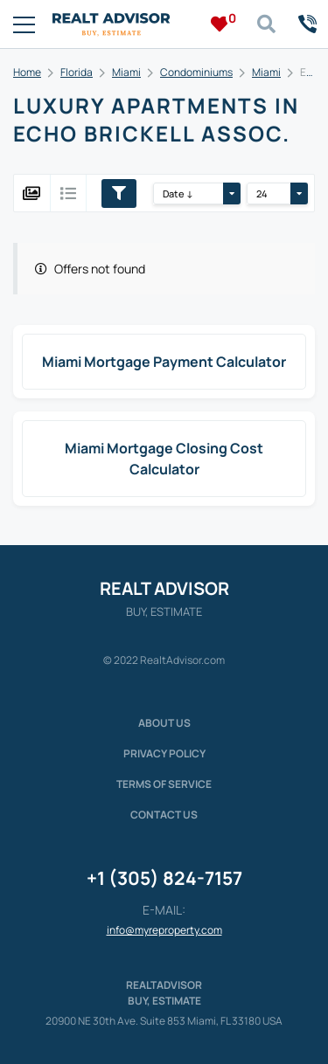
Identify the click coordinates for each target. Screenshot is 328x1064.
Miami (126, 72)
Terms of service (164, 784)
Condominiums (196, 72)
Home (27, 72)
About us (164, 722)
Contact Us (164, 814)
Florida (76, 72)
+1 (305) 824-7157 (164, 878)
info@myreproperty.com (164, 929)
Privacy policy (164, 753)
